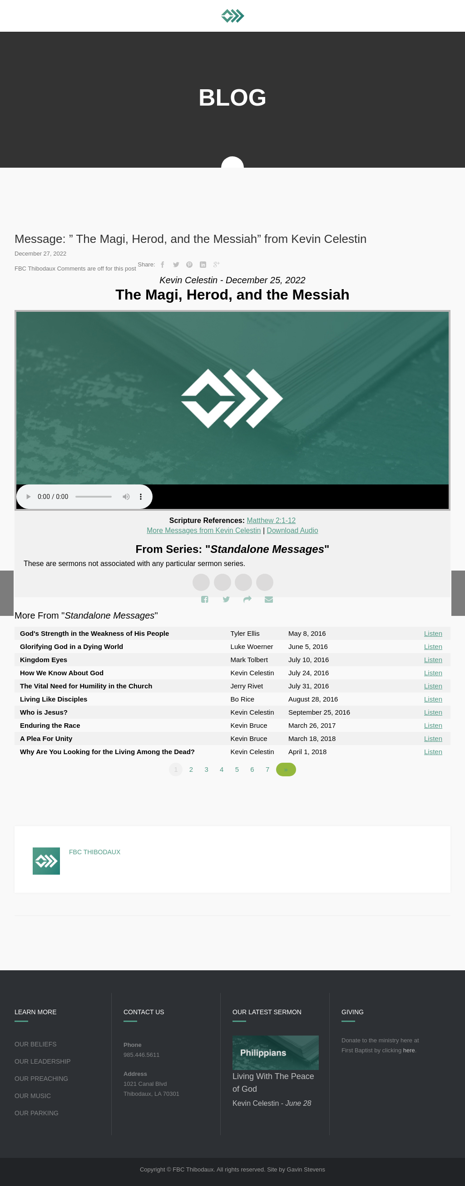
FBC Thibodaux (94, 851)
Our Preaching (41, 1077)
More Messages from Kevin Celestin (203, 530)
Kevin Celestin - (271, 1102)
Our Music (33, 1095)
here (409, 1049)
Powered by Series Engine (416, 793)
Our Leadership (43, 1060)
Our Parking (37, 1112)
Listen (433, 632)
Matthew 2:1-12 (271, 520)
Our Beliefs (36, 1043)
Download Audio (293, 530)
